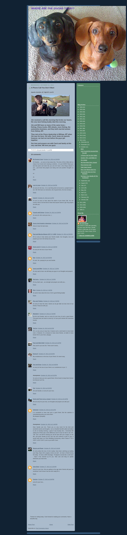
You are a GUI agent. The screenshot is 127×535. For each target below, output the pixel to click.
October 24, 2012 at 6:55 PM (44, 257)
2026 (81, 107)
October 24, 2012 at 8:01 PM (46, 328)
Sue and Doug (37, 364)
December (84, 142)
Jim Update (84, 160)
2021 (81, 119)
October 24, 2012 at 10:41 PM (47, 410)
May (82, 190)
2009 (81, 207)
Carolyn (35, 479)
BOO (82, 149)
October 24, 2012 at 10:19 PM (59, 399)
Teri (34, 388)
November (84, 144)
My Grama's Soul (38, 159)
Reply (34, 179)
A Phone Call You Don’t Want (89, 155)
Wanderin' (36, 314)
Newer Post (31, 524)
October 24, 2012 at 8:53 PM (47, 354)
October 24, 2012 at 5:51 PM (60, 223)
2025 (81, 109)
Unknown (36, 410)
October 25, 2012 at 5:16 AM (52, 448)
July (82, 185)
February (84, 197)
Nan (34, 257)
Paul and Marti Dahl (39, 343)
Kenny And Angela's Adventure (42, 223)
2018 (81, 126)
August (83, 183)
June (82, 188)
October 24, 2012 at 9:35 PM (44, 388)
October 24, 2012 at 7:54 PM (47, 314)
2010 (81, 205)
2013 (81, 138)
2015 (81, 133)
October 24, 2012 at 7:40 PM (44, 290)
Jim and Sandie (84, 223)
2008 (81, 209)
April (82, 192)
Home (51, 524)
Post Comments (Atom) (42, 528)
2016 (81, 130)
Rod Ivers (36, 279)
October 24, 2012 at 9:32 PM (49, 375)
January (83, 199)
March (83, 195)
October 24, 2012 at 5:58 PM (49, 247)
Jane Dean (36, 466)
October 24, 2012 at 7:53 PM (51, 301)
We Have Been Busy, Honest (89, 162)
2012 (81, 140)
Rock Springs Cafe (86, 165)
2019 (81, 123)
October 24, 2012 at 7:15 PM (51, 268)
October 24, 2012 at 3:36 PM (52, 159)
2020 (81, 121)
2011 (81, 202)
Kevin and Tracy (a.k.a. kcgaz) (42, 399)
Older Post (71, 524)
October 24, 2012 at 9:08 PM (50, 364)
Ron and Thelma (38, 301)
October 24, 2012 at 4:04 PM (49, 185)
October (83, 147)
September (84, 180)
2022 (81, 116)
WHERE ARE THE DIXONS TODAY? (52, 8)
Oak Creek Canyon (86, 167)
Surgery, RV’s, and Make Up (89, 158)
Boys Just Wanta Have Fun (88, 169)
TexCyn (35, 328)
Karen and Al (37, 247)
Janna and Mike (37, 268)
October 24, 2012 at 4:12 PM (46, 198)
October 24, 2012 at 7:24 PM (47, 279)
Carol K (35, 198)
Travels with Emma (38, 212)
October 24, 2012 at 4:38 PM (53, 212)
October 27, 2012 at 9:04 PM (46, 479)
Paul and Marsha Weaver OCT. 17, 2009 (44, 234)
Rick (34, 290)
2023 (81, 114)
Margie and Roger (38, 448)
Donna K (35, 354)
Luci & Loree (36, 185)
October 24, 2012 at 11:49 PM (49, 424)
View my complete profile (86, 235)
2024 (81, 112)
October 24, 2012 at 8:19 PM (53, 343)
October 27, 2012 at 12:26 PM (48, 466)
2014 (81, 135)
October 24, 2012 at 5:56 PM (65, 234)
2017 (81, 128)
